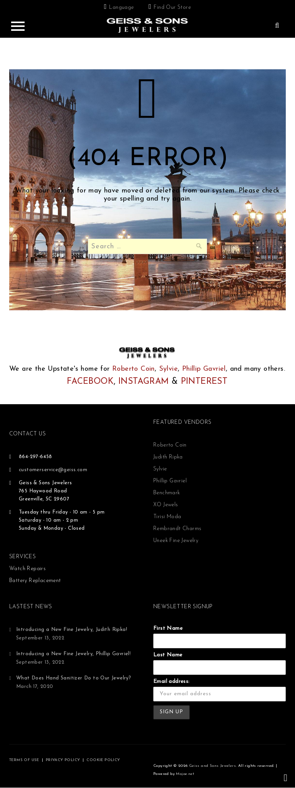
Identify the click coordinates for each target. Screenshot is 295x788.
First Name (167, 628)
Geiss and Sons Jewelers (212, 766)
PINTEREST (204, 381)
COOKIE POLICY (103, 760)
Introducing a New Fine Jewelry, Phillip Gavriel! (73, 653)
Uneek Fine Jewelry (175, 541)
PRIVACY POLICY (63, 760)
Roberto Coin (133, 369)
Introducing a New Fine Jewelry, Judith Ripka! (71, 629)
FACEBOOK (90, 381)
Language (121, 7)
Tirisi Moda (167, 517)
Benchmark (166, 493)
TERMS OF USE (24, 760)
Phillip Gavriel (204, 369)
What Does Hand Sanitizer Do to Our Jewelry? (73, 678)
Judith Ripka (168, 457)
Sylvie (168, 369)
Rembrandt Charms (177, 529)
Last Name (167, 655)
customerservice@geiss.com (53, 469)
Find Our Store (172, 7)
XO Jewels (165, 505)
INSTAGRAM (143, 381)
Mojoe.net (185, 774)
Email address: (171, 681)
